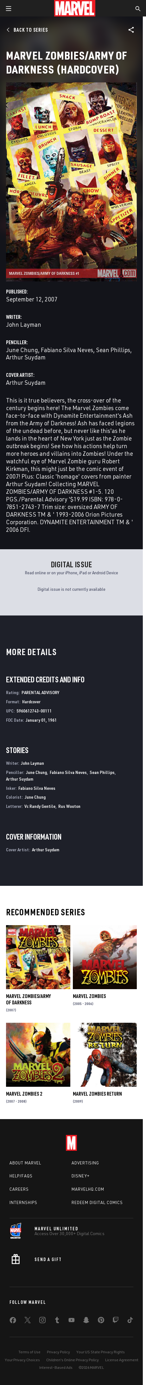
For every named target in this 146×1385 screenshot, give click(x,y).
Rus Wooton (69, 806)
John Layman (23, 324)
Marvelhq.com (88, 1189)
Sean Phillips (113, 349)
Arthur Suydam (26, 357)
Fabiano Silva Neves (67, 349)
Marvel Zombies (89, 996)
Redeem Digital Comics (97, 1202)
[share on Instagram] (42, 1321)
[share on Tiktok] (130, 1321)
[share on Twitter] (27, 1321)
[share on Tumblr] (57, 1321)
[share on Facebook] (13, 1321)
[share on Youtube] (71, 1321)
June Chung (22, 349)
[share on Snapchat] (86, 1321)
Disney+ (81, 1175)
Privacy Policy (58, 1352)
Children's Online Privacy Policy (72, 1359)
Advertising (85, 1162)
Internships (23, 1202)
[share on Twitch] (115, 1321)
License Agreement (121, 1359)
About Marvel (25, 1162)
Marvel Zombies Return (97, 1094)
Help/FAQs (21, 1175)
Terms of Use (29, 1352)
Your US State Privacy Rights (100, 1352)
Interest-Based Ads (56, 1367)
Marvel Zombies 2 (24, 1094)
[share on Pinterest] (101, 1321)
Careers (19, 1189)
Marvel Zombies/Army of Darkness (28, 999)
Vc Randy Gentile (39, 806)
